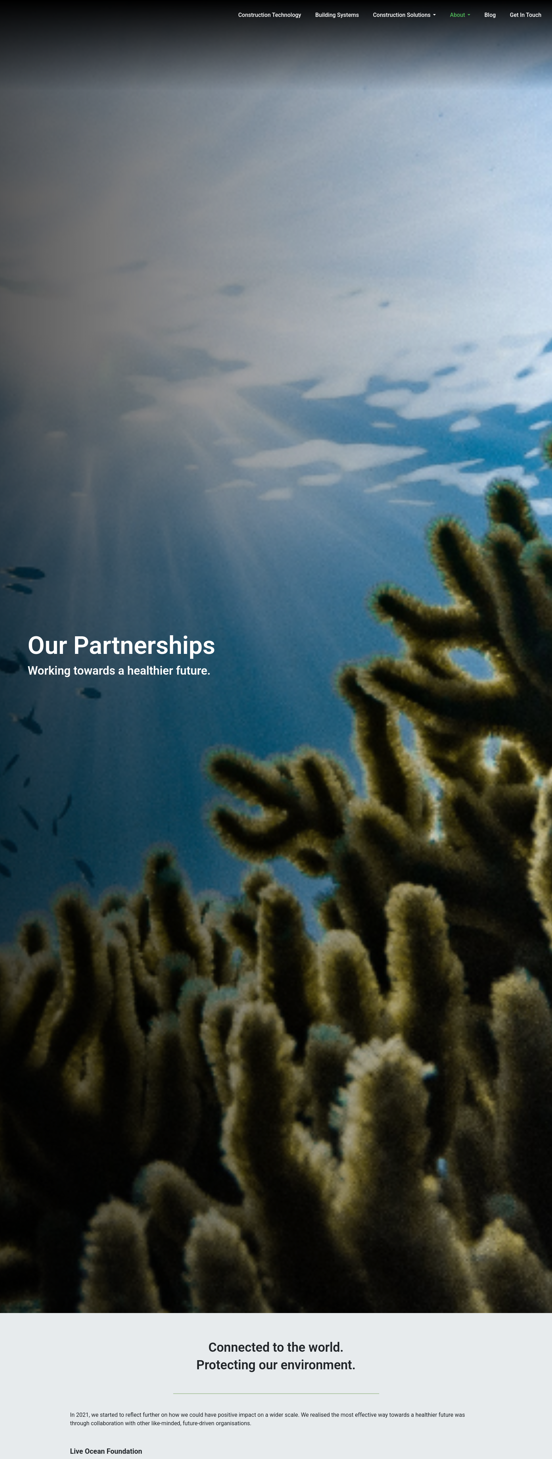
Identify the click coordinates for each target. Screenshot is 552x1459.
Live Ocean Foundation (106, 1451)
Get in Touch (525, 15)
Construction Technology (269, 15)
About (457, 15)
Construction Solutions (402, 15)
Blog (490, 15)
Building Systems (337, 15)
